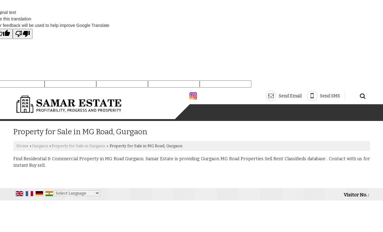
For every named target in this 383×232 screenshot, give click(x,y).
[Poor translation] (23, 34)
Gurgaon (40, 146)
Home (22, 146)
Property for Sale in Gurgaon (78, 146)
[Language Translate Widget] (77, 193)
